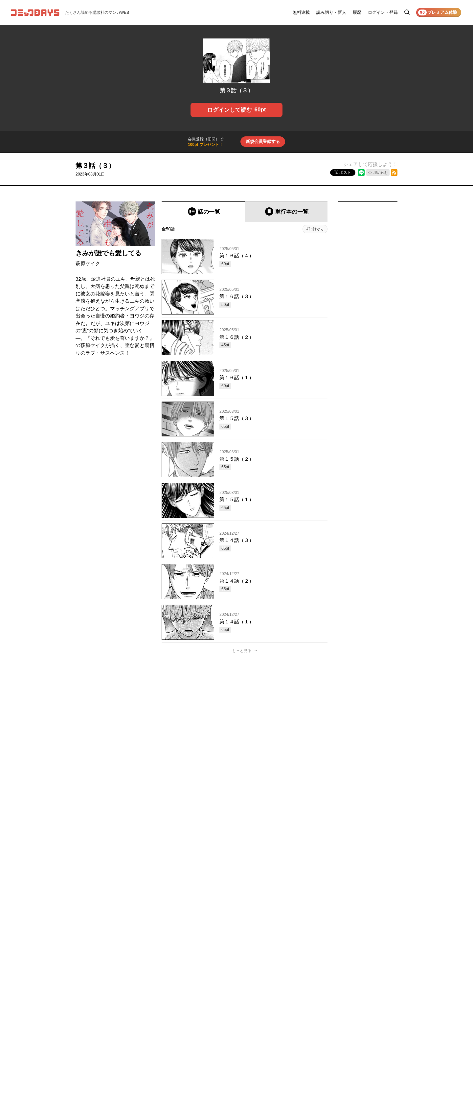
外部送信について (374, 1032)
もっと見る (242, 650)
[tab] (203, 211)
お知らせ (325, 1014)
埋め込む (380, 172)
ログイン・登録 (383, 12)
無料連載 (301, 12)
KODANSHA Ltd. (158, 1093)
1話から (317, 229)
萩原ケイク (88, 263)
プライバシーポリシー (377, 1023)
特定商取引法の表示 (376, 1041)
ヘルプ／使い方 (331, 1023)
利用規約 (366, 1014)
